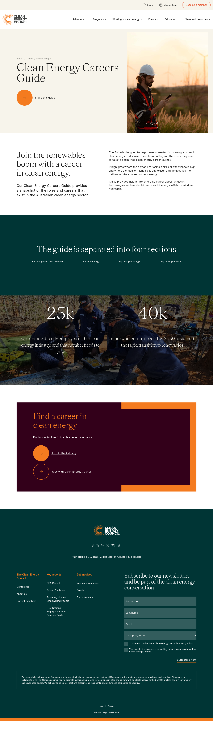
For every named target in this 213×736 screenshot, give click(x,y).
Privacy (111, 706)
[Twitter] (107, 546)
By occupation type (130, 261)
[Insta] (97, 545)
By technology (91, 261)
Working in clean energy (127, 20)
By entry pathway (171, 261)
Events (153, 20)
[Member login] (168, 5)
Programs (100, 20)
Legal (101, 706)
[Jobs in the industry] (57, 453)
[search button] (148, 5)
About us (22, 593)
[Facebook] (93, 545)
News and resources (198, 20)
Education (172, 20)
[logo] (15, 19)
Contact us (23, 586)
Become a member (196, 4)
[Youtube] (113, 545)
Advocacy (80, 20)
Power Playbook (56, 590)
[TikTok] (119, 546)
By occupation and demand (47, 261)
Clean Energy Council (105, 713)
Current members (26, 601)
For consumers (84, 597)
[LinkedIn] (102, 545)
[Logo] (106, 530)
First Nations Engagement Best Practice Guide (56, 611)
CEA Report (53, 583)
